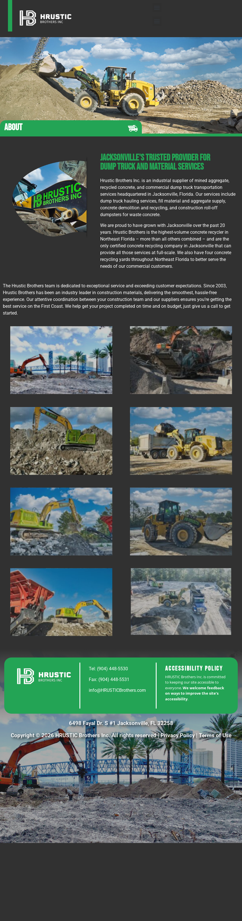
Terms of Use (215, 735)
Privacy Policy (178, 735)
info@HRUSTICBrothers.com (117, 690)
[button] (157, 7)
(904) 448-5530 (112, 668)
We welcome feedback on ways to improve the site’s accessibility (194, 693)
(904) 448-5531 (113, 679)
